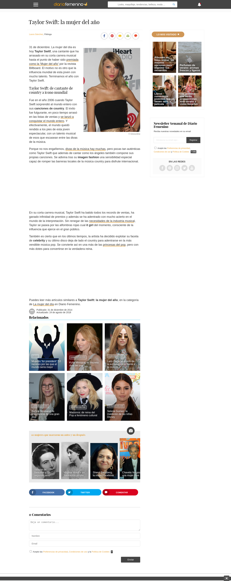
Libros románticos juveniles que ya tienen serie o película (164, 98)
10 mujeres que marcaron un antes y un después (58, 434)
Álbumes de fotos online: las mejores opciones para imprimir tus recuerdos (164, 64)
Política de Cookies (101, 552)
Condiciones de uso (78, 552)
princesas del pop (114, 244)
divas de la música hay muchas (85, 149)
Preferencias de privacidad (55, 552)
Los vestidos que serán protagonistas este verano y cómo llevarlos (189, 98)
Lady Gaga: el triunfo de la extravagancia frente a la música (121, 364)
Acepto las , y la (71, 552)
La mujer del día (43, 304)
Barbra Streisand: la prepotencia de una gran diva (45, 414)
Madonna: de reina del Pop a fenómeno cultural (83, 414)
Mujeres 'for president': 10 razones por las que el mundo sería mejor (46, 364)
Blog (35, 356)
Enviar (131, 559)
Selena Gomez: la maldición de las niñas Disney (119, 414)
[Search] (173, 4)
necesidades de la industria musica (111, 221)
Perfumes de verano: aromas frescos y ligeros (190, 68)
